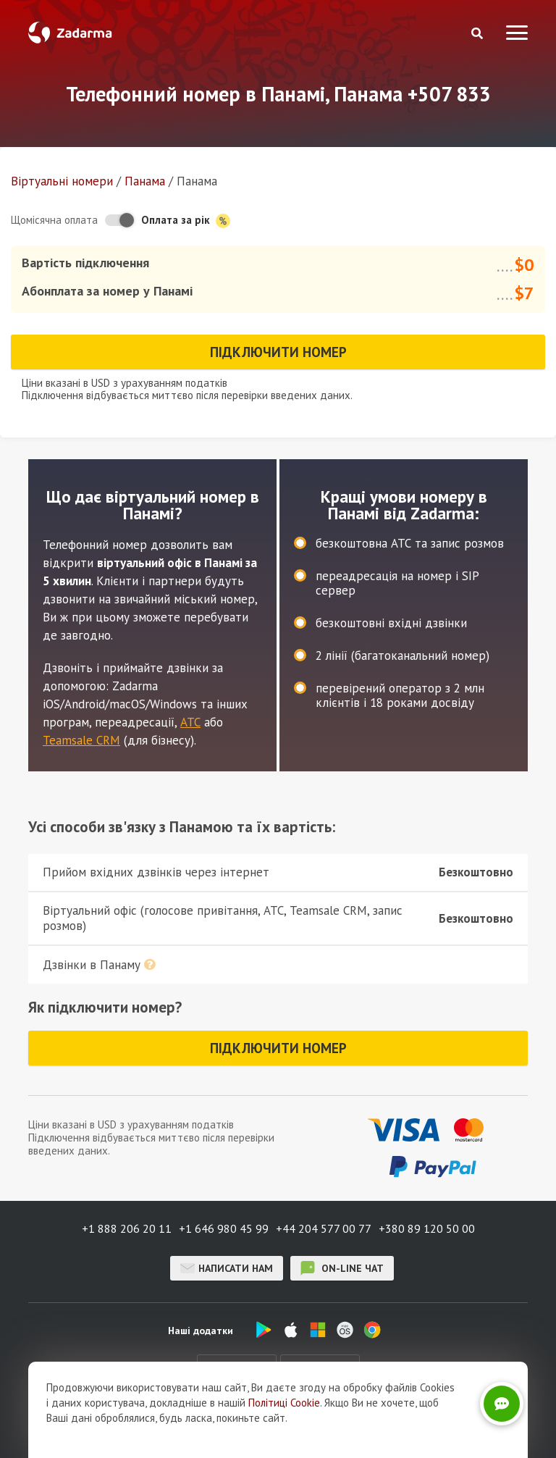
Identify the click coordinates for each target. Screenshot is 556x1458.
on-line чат (342, 1268)
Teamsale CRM (81, 740)
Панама (145, 181)
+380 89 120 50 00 (427, 1228)
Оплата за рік (185, 220)
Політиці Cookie (284, 1435)
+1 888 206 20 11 (127, 1228)
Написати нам (226, 1268)
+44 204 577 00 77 (323, 1228)
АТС (190, 722)
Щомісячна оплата (54, 220)
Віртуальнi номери (62, 181)
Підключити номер (278, 352)
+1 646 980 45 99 (224, 1228)
